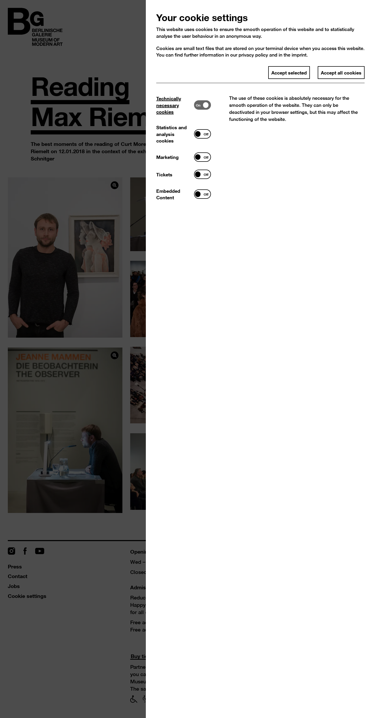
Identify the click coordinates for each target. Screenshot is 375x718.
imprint (299, 55)
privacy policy (253, 55)
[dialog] (187, 359)
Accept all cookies (341, 72)
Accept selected (289, 72)
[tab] (175, 105)
